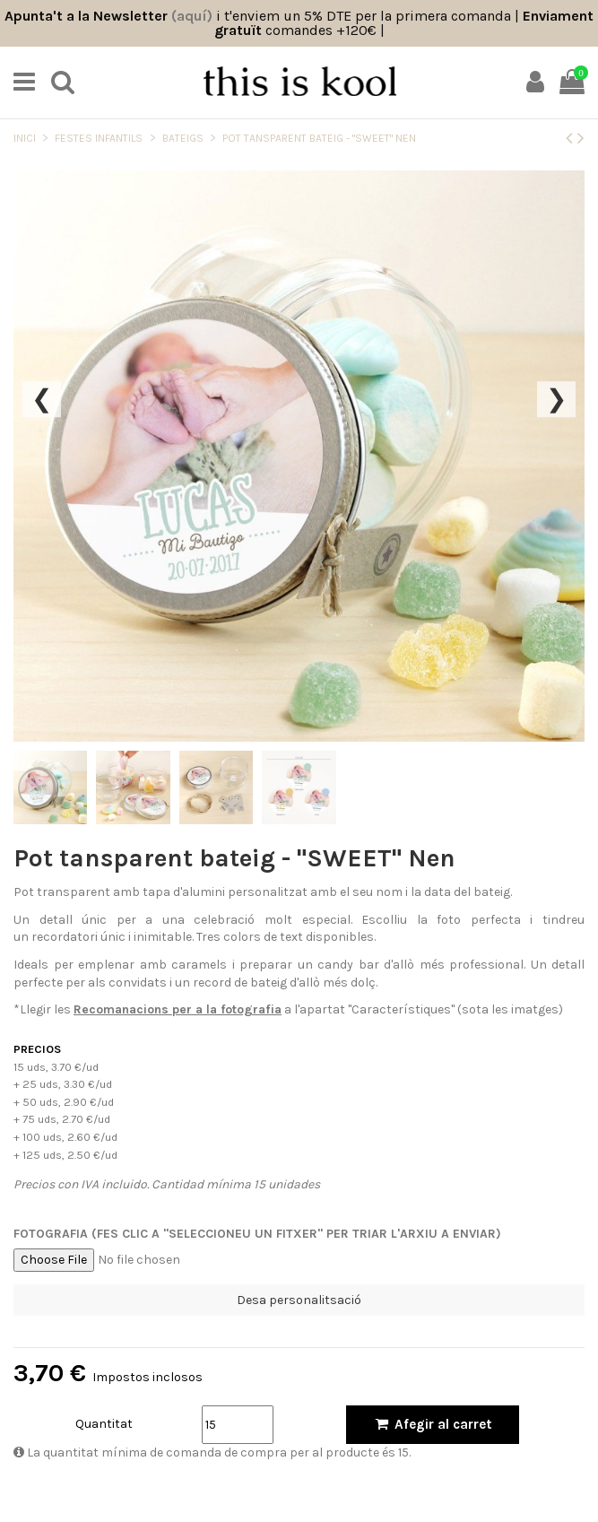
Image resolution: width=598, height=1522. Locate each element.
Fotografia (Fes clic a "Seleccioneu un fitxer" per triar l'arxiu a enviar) (257, 1233)
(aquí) (191, 15)
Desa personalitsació (299, 1300)
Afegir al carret (432, 1424)
